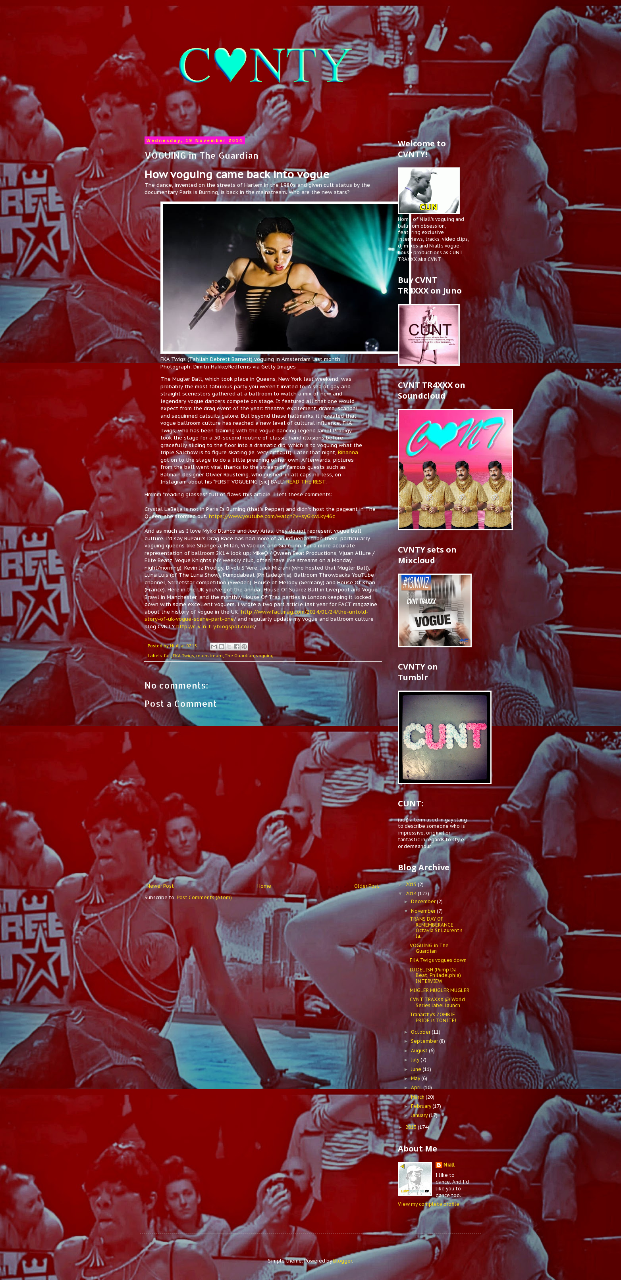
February (421, 1106)
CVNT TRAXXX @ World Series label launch (437, 1002)
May (416, 1078)
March (418, 1097)
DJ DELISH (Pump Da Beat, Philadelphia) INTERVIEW (435, 975)
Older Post (366, 886)
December (424, 901)
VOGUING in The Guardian (429, 948)
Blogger (342, 1261)
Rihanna (348, 452)
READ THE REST (305, 481)
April (417, 1087)
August (420, 1051)
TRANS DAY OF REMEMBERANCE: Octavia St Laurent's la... (436, 927)
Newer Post (160, 886)
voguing (265, 655)
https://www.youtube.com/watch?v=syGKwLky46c (272, 516)
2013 (411, 1127)
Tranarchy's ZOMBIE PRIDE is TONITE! (433, 1017)
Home (264, 886)
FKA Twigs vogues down (438, 960)
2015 (411, 884)
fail (167, 655)
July (415, 1060)
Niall (449, 1165)
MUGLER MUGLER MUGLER (439, 990)
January (420, 1115)
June (416, 1069)
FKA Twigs (183, 655)
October (421, 1032)
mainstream (209, 655)
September (425, 1041)
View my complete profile (428, 1204)
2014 (411, 893)
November (424, 911)
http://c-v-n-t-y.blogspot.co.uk (215, 626)
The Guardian (239, 655)
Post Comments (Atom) (204, 897)
